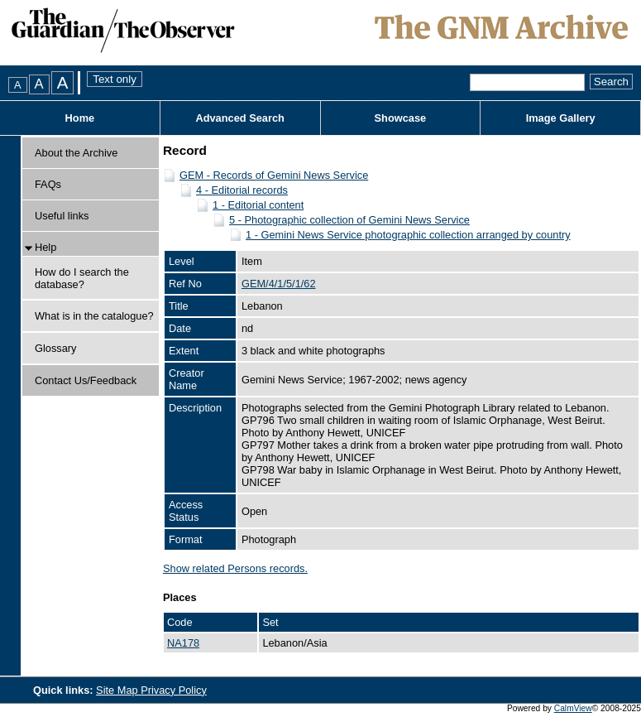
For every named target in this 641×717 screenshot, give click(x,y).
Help (45, 247)
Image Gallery (561, 118)
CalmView (573, 708)
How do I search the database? (82, 278)
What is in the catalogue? (94, 316)
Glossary (56, 348)
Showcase (401, 118)
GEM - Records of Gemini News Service (273, 175)
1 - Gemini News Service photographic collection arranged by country (408, 235)
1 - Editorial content (258, 205)
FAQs (48, 184)
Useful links (61, 215)
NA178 (183, 643)
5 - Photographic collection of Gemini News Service (349, 220)
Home (80, 118)
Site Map (118, 690)
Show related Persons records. (235, 568)
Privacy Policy (174, 690)
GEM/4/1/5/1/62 (279, 283)
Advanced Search (239, 118)
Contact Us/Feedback (85, 380)
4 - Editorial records (242, 190)
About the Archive (76, 153)
